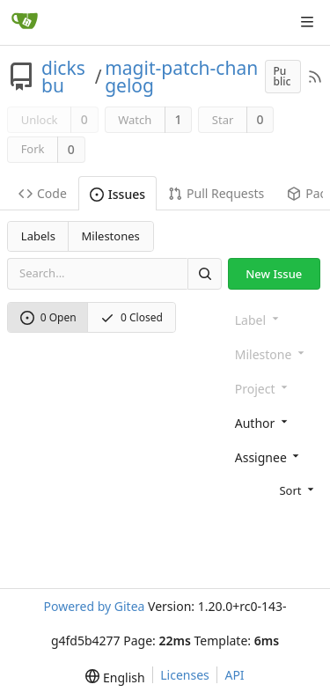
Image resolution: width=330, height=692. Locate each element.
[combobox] (275, 422)
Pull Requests (216, 193)
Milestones (111, 236)
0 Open (48, 317)
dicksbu (63, 76)
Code (42, 193)
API (234, 674)
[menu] (275, 489)
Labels (38, 236)
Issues (117, 194)
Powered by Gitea (93, 606)
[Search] (204, 273)
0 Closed (131, 317)
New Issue (274, 274)
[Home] (24, 22)
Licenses (184, 674)
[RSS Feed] (315, 77)
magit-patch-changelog (181, 76)
